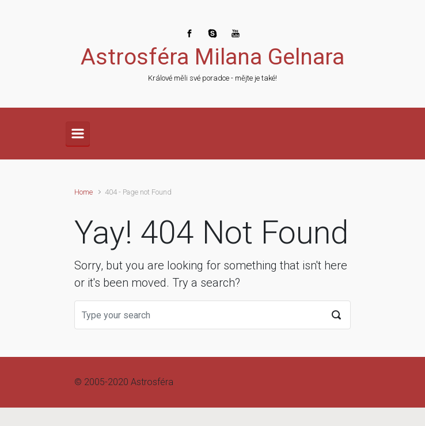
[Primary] (78, 133)
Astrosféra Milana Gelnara (212, 57)
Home (83, 192)
